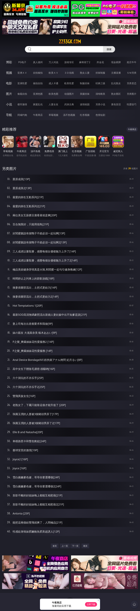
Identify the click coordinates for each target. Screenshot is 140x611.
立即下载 (91, 604)
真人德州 (38, 62)
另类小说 (100, 104)
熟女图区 (116, 93)
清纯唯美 (100, 93)
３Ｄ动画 (69, 72)
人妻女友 (53, 104)
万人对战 (53, 62)
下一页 (75, 545)
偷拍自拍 (38, 83)
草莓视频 (53, 115)
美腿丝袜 (85, 93)
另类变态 (131, 83)
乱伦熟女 (116, 83)
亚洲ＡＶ (22, 72)
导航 (9, 115)
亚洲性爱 (22, 83)
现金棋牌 (116, 62)
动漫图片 (69, 93)
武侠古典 (69, 104)
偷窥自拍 (22, 93)
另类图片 (131, 93)
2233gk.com (70, 42)
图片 (9, 94)
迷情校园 (85, 104)
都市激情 (22, 104)
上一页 (65, 545)
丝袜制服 (100, 72)
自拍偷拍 (38, 72)
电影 (9, 83)
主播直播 (116, 72)
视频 (9, 73)
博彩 (9, 62)
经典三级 (100, 83)
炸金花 (100, 62)
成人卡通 (53, 83)
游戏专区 (69, 62)
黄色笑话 (116, 104)
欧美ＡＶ (53, 72)
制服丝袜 (85, 83)
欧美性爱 (69, 83)
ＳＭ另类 (131, 72)
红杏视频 (85, 115)
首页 (55, 545)
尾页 (85, 545)
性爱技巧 (131, 104)
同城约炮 (22, 115)
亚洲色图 (38, 93)
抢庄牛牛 (131, 62)
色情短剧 (100, 115)
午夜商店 (38, 115)
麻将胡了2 (84, 62)
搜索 (109, 49)
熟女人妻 (85, 72)
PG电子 (22, 62)
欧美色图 (53, 93)
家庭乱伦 (38, 104)
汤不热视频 (69, 115)
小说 (9, 104)
